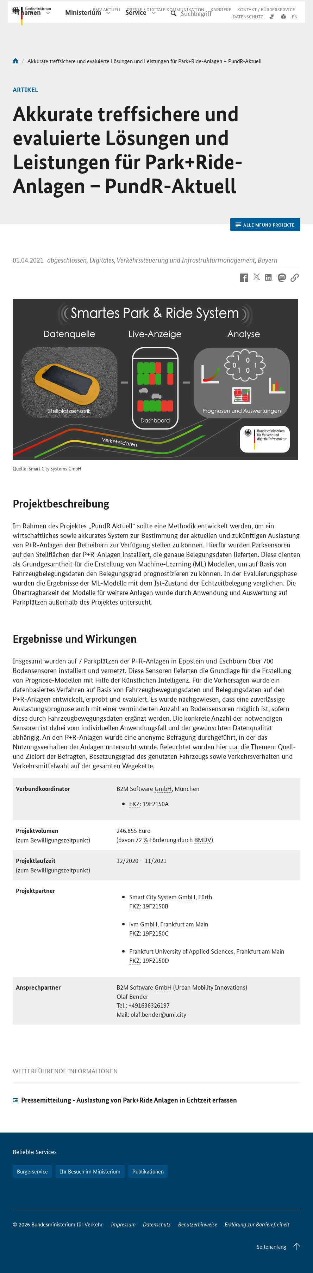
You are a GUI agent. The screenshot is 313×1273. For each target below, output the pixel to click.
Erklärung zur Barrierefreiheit (257, 1224)
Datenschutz (157, 1224)
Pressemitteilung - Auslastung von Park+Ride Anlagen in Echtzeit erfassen (129, 1099)
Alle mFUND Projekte (265, 225)
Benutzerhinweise (197, 1224)
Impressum (123, 1224)
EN (295, 22)
